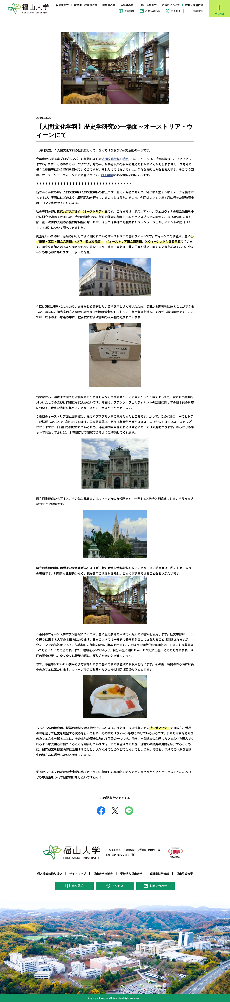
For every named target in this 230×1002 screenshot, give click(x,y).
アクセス (176, 11)
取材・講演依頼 (194, 5)
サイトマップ (77, 874)
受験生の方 (62, 5)
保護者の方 (127, 5)
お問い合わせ (152, 11)
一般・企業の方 (148, 5)
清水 (126, 159)
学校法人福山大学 (131, 874)
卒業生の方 (108, 5)
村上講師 (107, 175)
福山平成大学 (184, 874)
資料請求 (129, 11)
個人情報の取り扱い (49, 874)
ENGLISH (198, 11)
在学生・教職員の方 (85, 5)
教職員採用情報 (159, 874)
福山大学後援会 (103, 874)
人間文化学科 (111, 159)
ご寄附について (171, 5)
